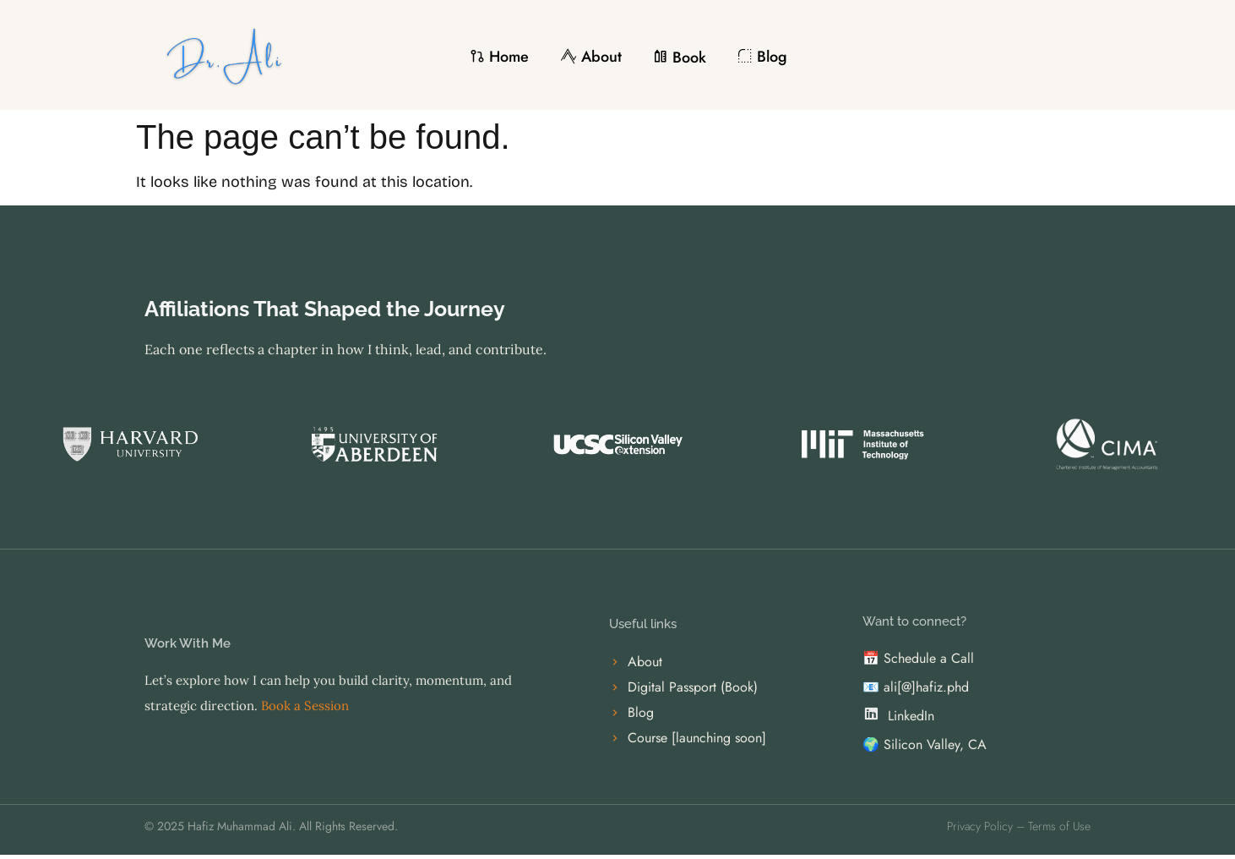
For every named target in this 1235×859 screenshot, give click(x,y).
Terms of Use (1059, 826)
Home (499, 57)
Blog (762, 57)
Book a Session (303, 706)
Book (679, 57)
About (591, 57)
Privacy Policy (980, 826)
